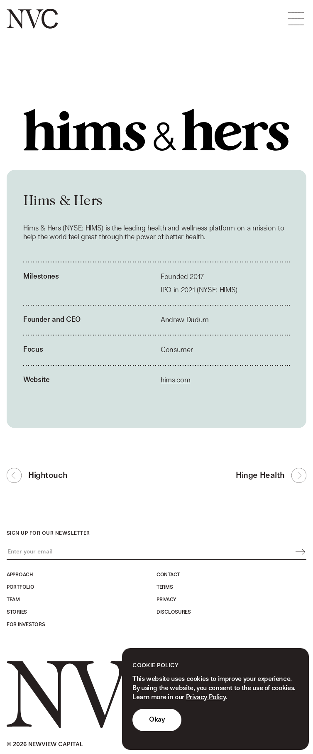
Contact (168, 574)
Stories (17, 612)
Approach (20, 574)
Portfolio (20, 587)
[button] (296, 18)
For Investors (26, 624)
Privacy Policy (206, 697)
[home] (32, 19)
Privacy (166, 599)
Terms (164, 587)
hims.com (175, 381)
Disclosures (173, 612)
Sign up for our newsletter (48, 533)
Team (13, 599)
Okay (157, 719)
